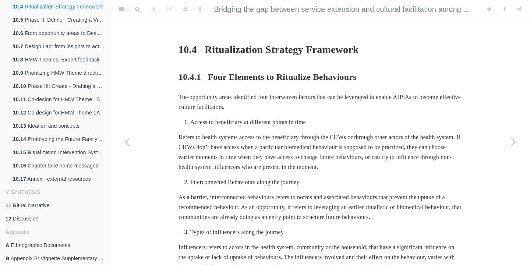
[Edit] (170, 9)
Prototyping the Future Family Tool (61, 139)
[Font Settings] (153, 9)
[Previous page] (127, 141)
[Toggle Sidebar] (121, 9)
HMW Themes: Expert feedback (56, 60)
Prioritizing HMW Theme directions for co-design (61, 73)
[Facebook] (505, 9)
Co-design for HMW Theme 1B (56, 99)
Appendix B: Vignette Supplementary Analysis (58, 258)
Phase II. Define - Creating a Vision (60, 20)
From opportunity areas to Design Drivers (61, 33)
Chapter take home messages (55, 166)
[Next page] (513, 141)
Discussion (22, 219)
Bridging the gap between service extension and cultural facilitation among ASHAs (350, 9)
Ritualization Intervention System (59, 152)
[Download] (186, 9)
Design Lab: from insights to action (59, 46)
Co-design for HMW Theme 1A (56, 113)
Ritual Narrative (28, 205)
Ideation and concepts (46, 126)
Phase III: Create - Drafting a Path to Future (61, 86)
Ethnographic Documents (38, 245)
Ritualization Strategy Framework (58, 7)
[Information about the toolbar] (200, 9)
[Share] (519, 9)
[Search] (137, 9)
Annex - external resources (52, 179)
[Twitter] (489, 9)
